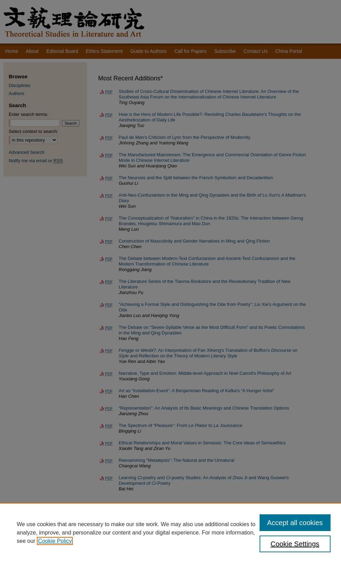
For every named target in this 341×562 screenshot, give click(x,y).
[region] (170, 532)
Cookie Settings (295, 544)
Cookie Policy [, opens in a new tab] (55, 541)
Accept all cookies (295, 523)
